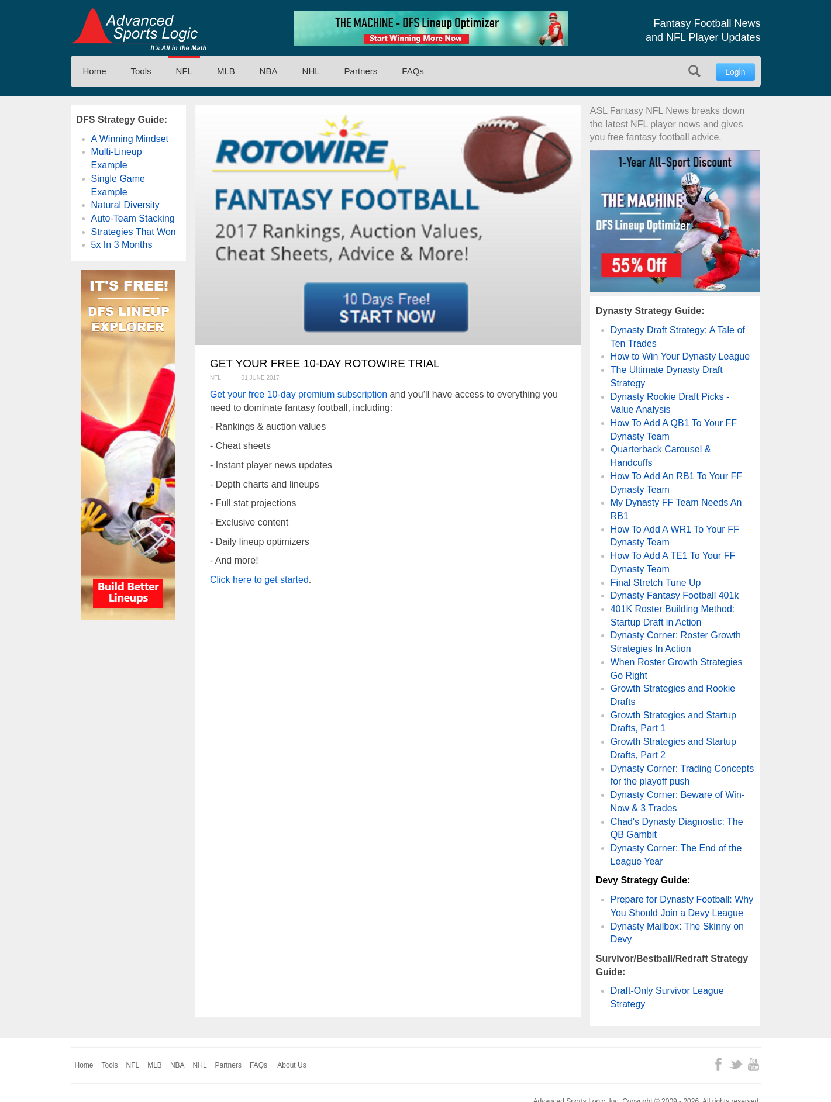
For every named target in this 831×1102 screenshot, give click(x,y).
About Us (291, 1065)
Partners (361, 71)
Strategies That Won (133, 232)
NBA (269, 71)
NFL (184, 71)
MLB (226, 71)
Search (694, 71)
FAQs (413, 71)
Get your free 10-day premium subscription (298, 394)
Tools (141, 71)
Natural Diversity (125, 205)
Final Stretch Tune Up (656, 583)
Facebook (718, 1064)
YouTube (753, 1064)
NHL (311, 71)
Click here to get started (259, 580)
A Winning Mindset (130, 139)
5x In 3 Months (122, 245)
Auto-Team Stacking (133, 218)
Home (94, 71)
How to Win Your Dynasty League (680, 356)
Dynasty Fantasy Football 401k (675, 595)
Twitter (736, 1064)
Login (735, 72)
